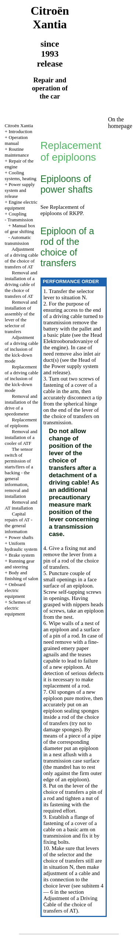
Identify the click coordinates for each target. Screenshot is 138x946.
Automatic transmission (18, 240)
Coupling (17, 214)
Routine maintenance (17, 152)
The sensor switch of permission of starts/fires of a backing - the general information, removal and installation (19, 472)
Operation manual (16, 140)
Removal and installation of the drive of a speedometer (21, 405)
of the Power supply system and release (71, 366)
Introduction (20, 131)
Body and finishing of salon (21, 575)
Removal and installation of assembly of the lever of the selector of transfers (21, 316)
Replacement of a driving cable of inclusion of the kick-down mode (21, 378)
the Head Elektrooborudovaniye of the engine (72, 341)
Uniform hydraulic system (21, 546)
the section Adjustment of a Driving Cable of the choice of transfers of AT (70, 901)
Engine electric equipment (21, 205)
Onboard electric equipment (15, 590)
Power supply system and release (20, 190)
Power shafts (20, 537)
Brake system (21, 555)
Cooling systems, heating (20, 175)
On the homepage (120, 122)
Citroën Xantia (19, 125)
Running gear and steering (20, 564)
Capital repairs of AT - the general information (18, 522)
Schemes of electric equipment (18, 608)
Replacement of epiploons (21, 422)
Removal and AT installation (21, 505)
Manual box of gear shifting (20, 228)
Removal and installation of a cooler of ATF (21, 437)
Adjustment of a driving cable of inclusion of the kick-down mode (21, 349)
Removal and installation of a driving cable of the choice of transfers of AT (21, 284)
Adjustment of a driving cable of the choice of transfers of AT (21, 257)
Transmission (20, 219)
